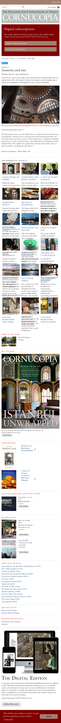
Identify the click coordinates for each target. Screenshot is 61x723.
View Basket (52, 7)
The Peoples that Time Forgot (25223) (14, 589)
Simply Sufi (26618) (8, 584)
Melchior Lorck (26, 446)
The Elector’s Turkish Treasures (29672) (15, 576)
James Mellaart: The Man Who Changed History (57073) (21, 566)
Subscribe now (11, 703)
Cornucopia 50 (22, 160)
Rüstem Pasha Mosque (9, 610)
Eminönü (5, 624)
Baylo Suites (6, 317)
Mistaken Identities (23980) (11, 591)
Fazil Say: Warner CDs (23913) (12, 594)
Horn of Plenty (10, 278)
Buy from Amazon (25, 479)
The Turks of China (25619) (11, 586)
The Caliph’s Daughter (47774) (12, 569)
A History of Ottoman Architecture (25, 473)
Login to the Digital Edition (15, 49)
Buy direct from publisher (27, 449)
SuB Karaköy (25, 317)
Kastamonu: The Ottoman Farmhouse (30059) (17, 574)
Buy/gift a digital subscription (16, 43)
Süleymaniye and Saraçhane (11, 622)
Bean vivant (47, 203)
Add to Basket (7, 435)
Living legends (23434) (9, 601)
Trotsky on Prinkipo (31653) (11, 571)
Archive (5, 58)
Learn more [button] (8, 719)
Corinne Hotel (45, 317)
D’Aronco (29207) (8, 579)
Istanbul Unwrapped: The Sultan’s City (31, 430)
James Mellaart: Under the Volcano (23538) (16, 596)
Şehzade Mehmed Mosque (10, 613)
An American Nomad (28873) (12, 581)
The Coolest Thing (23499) (11, 599)
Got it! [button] (48, 716)
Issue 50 (13, 58)
